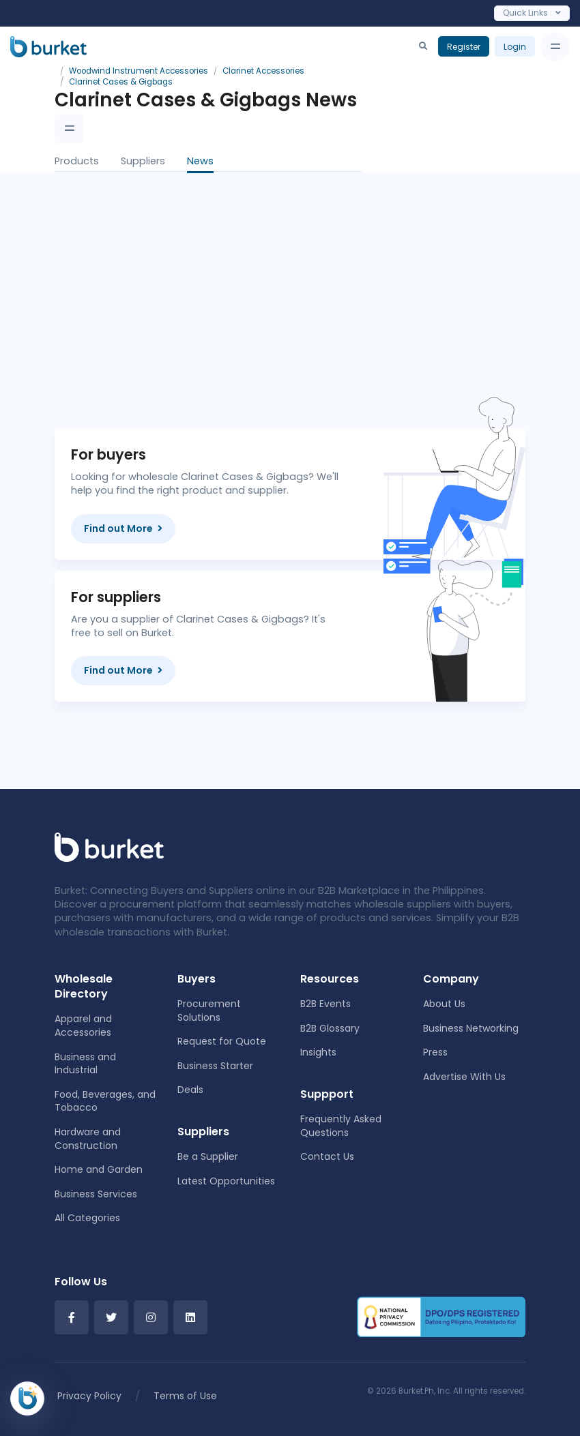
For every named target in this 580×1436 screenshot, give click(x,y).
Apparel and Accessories (83, 1025)
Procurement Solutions (209, 1010)
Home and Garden (99, 1169)
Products (77, 161)
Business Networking (471, 1028)
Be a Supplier (207, 1156)
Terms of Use (185, 1396)
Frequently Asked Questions (340, 1125)
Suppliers (143, 161)
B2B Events (325, 1004)
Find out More (123, 528)
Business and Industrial (85, 1063)
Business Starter (215, 1066)
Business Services (96, 1194)
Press (435, 1052)
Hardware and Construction (88, 1138)
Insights (318, 1052)
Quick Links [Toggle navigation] (532, 12)
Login (515, 47)
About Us (444, 1004)
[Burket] (48, 46)
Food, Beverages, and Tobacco (105, 1101)
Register (463, 47)
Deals (190, 1089)
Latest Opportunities (226, 1181)
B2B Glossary (330, 1028)
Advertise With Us (464, 1076)
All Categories (87, 1218)
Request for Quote (221, 1041)
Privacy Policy (89, 1396)
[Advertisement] (330, 289)
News (200, 161)
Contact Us (327, 1156)
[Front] (109, 846)
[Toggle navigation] (555, 46)
